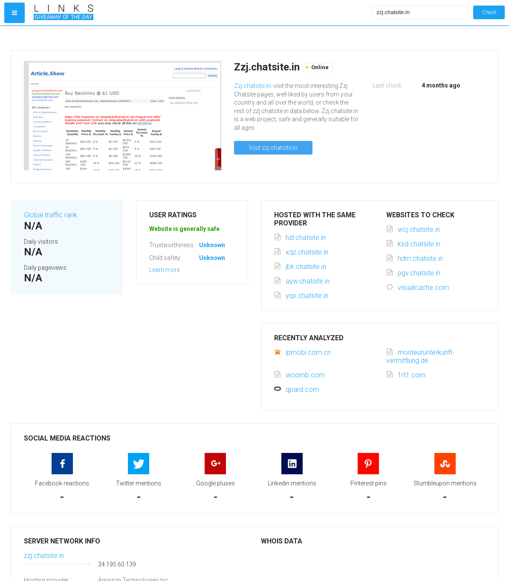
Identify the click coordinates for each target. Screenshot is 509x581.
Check (489, 12)
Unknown (212, 245)
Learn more (164, 269)
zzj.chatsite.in (44, 556)
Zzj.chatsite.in (252, 85)
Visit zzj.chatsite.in (273, 147)
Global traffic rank (50, 215)
